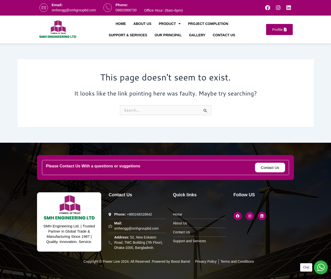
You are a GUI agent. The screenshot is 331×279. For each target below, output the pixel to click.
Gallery (197, 35)
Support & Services (128, 35)
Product (169, 24)
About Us (142, 24)
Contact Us (224, 35)
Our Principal (168, 35)
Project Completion (208, 24)
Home (121, 24)
